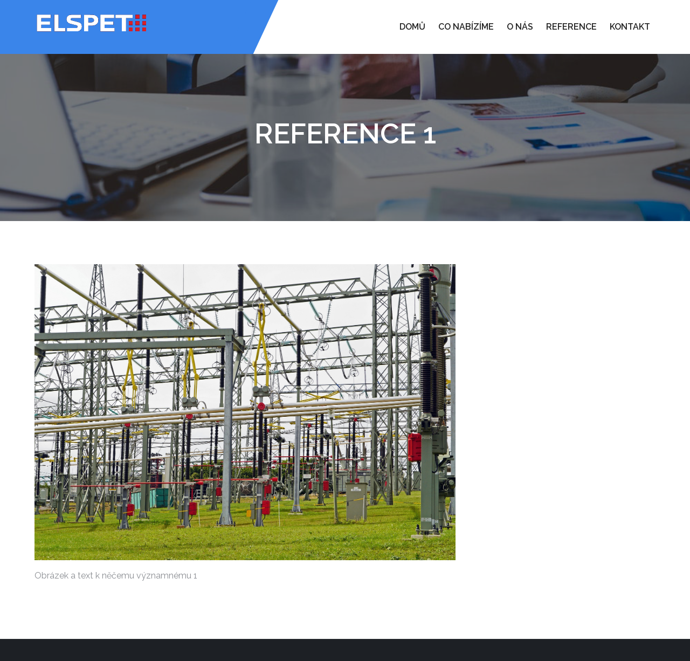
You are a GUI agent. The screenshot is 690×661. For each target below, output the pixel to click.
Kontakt (630, 27)
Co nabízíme (466, 27)
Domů (412, 27)
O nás (520, 27)
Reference (571, 27)
